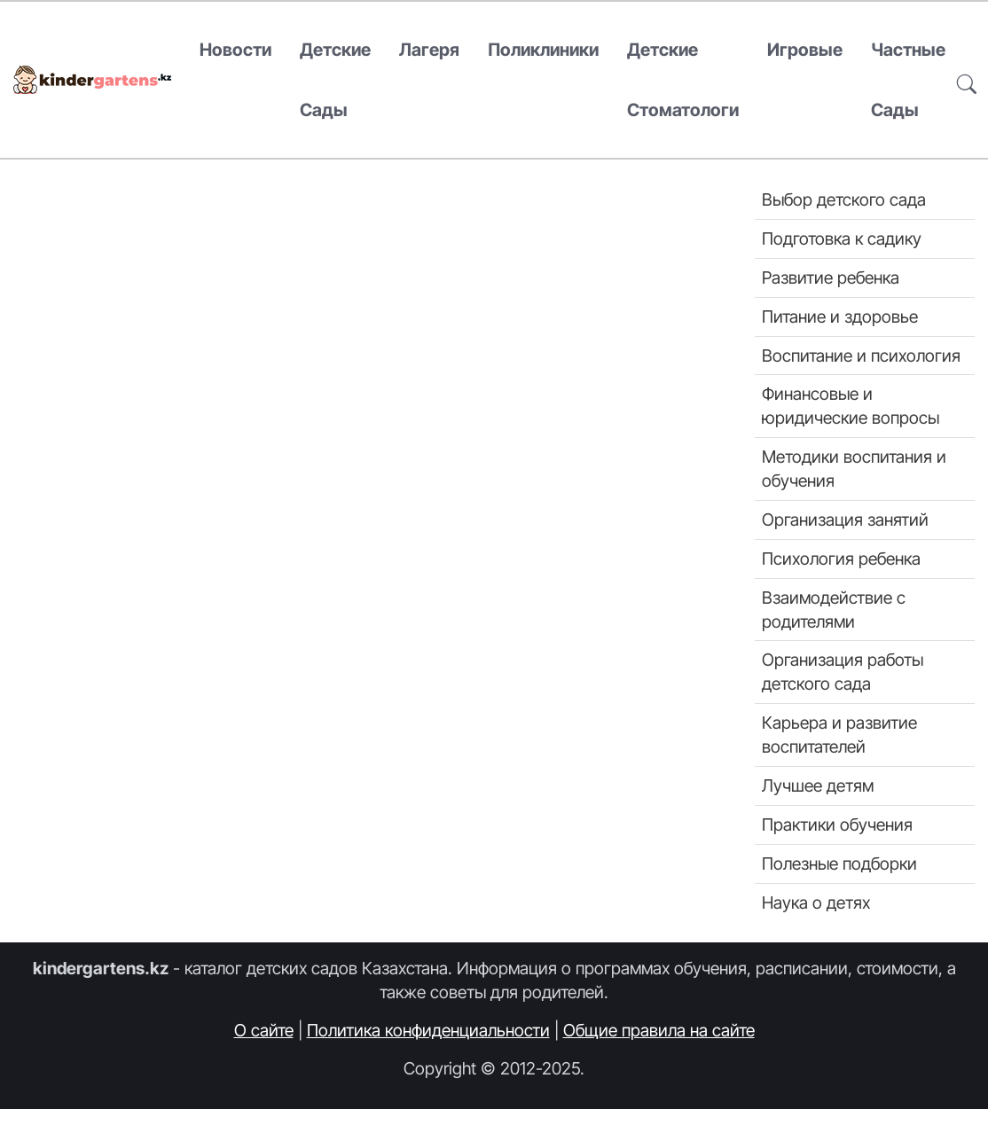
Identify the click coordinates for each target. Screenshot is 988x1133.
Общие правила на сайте (659, 1030)
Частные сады (908, 80)
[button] (966, 80)
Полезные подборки (839, 863)
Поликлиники (543, 49)
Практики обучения (837, 824)
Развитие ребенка (830, 277)
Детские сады (335, 80)
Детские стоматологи (683, 80)
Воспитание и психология (861, 355)
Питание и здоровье (840, 316)
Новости (235, 49)
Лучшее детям (818, 785)
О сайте (264, 1030)
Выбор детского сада (844, 199)
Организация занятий (845, 519)
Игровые (805, 49)
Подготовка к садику (841, 238)
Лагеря (429, 49)
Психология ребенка (841, 558)
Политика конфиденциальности (428, 1030)
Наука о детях (816, 902)
